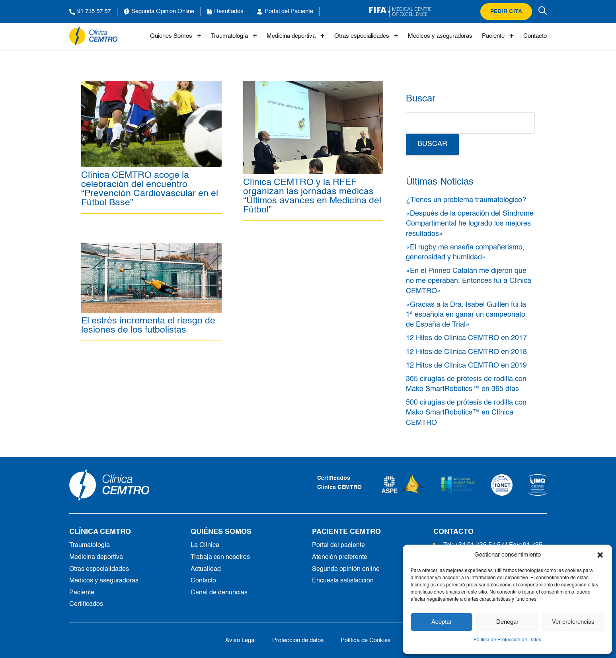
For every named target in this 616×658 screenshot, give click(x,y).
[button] (600, 555)
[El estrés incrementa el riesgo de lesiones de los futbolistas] (151, 247)
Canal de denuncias (219, 593)
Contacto (535, 36)
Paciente (498, 36)
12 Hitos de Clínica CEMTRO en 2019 (466, 365)
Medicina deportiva (296, 36)
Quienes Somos (175, 36)
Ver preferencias (573, 622)
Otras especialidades (366, 36)
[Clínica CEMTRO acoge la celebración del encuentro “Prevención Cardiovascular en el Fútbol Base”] (151, 85)
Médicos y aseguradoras (440, 36)
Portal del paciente (338, 545)
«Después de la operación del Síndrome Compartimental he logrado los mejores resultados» (470, 223)
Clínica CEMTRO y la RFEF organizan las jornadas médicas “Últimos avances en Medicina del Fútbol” (312, 196)
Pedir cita (506, 11)
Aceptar (441, 622)
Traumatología (234, 36)
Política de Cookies (366, 640)
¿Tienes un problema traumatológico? (466, 200)
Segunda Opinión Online (159, 11)
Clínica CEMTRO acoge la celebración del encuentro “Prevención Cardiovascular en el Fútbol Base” (149, 189)
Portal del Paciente (285, 11)
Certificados (86, 604)
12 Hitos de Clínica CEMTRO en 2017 (466, 338)
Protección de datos (298, 640)
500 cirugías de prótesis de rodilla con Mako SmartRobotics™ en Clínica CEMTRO (466, 412)
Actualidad (206, 569)
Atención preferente (339, 557)
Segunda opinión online (346, 569)
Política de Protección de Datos (507, 640)
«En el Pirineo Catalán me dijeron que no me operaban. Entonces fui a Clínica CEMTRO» (468, 280)
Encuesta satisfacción (343, 581)
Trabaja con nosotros (220, 557)
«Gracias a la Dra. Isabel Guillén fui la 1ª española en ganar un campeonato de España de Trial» (466, 314)
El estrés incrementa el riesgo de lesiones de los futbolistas (148, 326)
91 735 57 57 (90, 11)
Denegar (507, 622)
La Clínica (205, 545)
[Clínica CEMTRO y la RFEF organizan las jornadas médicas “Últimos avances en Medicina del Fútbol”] (313, 85)
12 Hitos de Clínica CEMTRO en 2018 (466, 352)
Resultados (225, 11)
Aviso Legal (240, 640)
